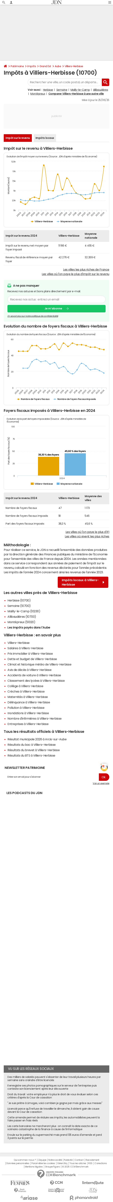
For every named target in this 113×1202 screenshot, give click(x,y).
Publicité (68, 1160)
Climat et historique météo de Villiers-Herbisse (39, 664)
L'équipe (42, 1160)
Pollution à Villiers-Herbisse (25, 707)
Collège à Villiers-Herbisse (25, 686)
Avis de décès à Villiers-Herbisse (29, 669)
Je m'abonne (53, 308)
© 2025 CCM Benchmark (75, 1167)
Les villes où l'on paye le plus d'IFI (87, 531)
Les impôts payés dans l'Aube (28, 627)
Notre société (55, 1160)
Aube (58, 66)
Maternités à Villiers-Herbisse (27, 696)
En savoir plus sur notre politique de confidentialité (32, 316)
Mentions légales (34, 1167)
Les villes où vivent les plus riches (87, 536)
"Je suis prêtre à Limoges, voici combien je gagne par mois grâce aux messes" (54, 1103)
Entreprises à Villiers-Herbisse (27, 723)
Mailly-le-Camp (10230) (23, 611)
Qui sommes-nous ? (25, 1160)
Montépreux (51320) (21, 622)
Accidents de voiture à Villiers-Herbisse (34, 675)
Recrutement (92, 1160)
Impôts (31, 66)
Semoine (61, 89)
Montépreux (37, 93)
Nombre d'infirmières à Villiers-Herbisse (34, 718)
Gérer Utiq (62, 1163)
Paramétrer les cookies (43, 1163)
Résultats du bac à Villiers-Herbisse (31, 744)
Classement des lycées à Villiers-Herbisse (36, 680)
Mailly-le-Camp (80, 89)
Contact (79, 1160)
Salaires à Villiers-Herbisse (25, 648)
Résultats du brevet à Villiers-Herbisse (33, 750)
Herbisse (48, 89)
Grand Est (45, 66)
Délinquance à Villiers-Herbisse (28, 702)
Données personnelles (17, 1163)
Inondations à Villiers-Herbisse (28, 713)
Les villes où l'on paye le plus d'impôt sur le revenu (75, 273)
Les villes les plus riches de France (86, 269)
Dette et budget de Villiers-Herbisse (32, 658)
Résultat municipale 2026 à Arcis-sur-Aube (36, 739)
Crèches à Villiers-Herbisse (25, 691)
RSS (90, 1163)
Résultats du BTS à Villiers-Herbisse (31, 755)
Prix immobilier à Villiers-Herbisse (30, 653)
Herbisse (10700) (19, 600)
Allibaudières (100, 89)
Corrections (101, 1163)
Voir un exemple (101, 783)
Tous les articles (77, 1163)
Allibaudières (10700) (21, 616)
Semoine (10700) (19, 605)
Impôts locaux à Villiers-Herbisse (83, 582)
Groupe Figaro (52, 1167)
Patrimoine (17, 66)
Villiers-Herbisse (74, 66)
